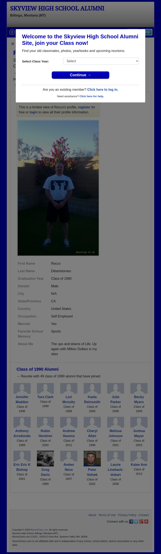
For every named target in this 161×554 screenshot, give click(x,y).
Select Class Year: (35, 61)
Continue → (80, 75)
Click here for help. (91, 96)
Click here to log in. (102, 89)
